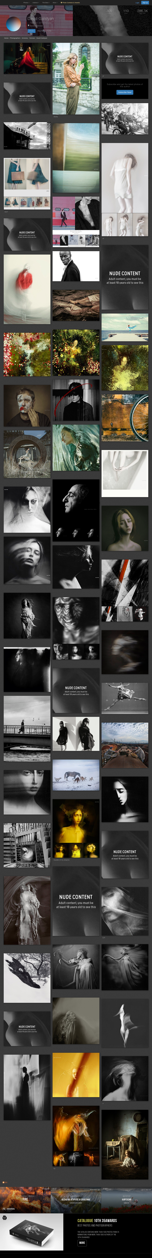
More (82, 1243)
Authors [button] (36, 2)
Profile (48, 31)
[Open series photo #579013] (140, 224)
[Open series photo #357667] (60, 533)
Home (6, 38)
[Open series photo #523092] (92, 241)
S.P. (104, 938)
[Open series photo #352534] (125, 613)
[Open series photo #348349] (60, 651)
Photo (31, 31)
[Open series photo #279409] (76, 850)
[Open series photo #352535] (140, 613)
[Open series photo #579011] (109, 224)
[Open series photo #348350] (76, 651)
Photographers (15, 38)
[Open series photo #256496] (60, 1158)
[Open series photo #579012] (125, 224)
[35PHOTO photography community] (11, 3)
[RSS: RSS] (3, 1182)
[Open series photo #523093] (60, 241)
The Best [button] (46, 2)
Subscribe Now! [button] (125, 92)
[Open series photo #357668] (75, 533)
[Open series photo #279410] (91, 850)
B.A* (6, 212)
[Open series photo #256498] (91, 1158)
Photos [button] (26, 2)
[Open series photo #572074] (27, 203)
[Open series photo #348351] (91, 651)
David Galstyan (41, 38)
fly (54, 1168)
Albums (40, 31)
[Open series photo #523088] (76, 241)
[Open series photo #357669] (91, 533)
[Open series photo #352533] (109, 613)
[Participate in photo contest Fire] (25, 1200)
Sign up (145, 2)
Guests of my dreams (61, 860)
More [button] (55, 2)
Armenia (33, 25)
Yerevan (40, 25)
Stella (56, 117)
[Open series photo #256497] (75, 1158)
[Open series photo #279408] (61, 850)
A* (103, 76)
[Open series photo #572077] (42, 203)
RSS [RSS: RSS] (6, 1182)
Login (137, 2)
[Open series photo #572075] (11, 203)
